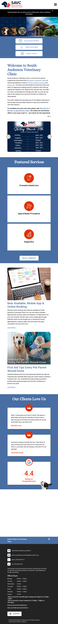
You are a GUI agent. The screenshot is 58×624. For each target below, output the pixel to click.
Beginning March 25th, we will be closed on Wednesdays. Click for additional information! (29, 13)
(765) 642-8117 (44, 108)
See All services (29, 258)
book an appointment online (19, 111)
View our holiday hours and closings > (17, 607)
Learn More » (11, 327)
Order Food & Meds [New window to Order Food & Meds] (29, 47)
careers (14, 614)
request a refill (29, 53)
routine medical (33, 83)
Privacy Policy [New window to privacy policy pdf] (12, 621)
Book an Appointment (29, 40)
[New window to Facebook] (49, 539)
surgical (41, 83)
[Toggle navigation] (55, 4)
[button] (48, 116)
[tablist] (29, 154)
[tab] (26, 154)
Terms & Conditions (21, 621)
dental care (11, 85)
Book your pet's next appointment (16, 605)
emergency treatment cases (36, 80)
